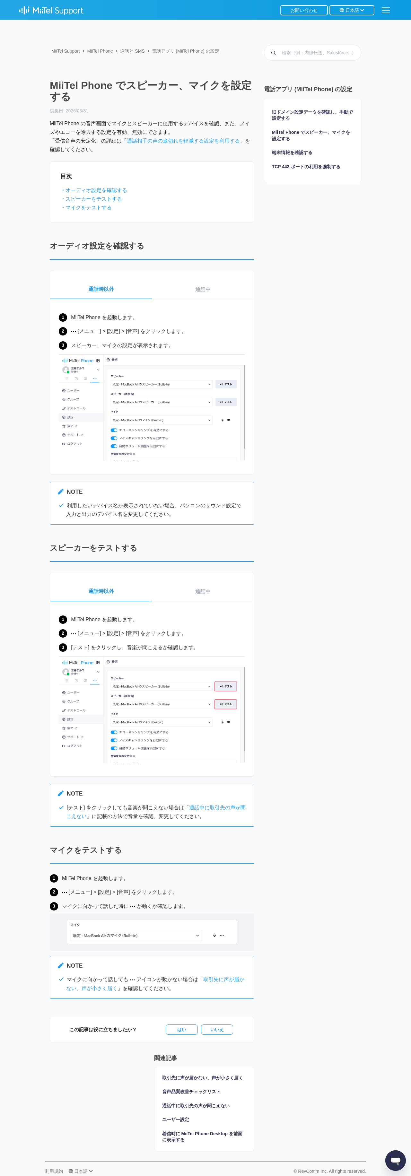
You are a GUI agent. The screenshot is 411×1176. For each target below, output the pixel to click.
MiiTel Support (65, 51)
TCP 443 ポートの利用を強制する (306, 166)
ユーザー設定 (175, 1119)
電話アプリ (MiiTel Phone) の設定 (185, 51)
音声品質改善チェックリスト (191, 1091)
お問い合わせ (304, 10)
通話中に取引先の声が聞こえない (196, 1105)
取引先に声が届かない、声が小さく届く (202, 1077)
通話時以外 (101, 289)
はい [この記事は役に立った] (181, 1029)
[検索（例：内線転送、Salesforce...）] (312, 53)
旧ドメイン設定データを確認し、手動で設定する (312, 115)
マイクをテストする (89, 207)
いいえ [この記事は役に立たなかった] (217, 1029)
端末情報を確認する (292, 152)
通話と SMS (132, 51)
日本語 (352, 10)
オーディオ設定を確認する (96, 190)
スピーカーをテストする (94, 199)
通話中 (203, 289)
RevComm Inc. (313, 1171)
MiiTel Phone (100, 51)
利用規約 (54, 1171)
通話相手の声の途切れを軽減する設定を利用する (183, 141)
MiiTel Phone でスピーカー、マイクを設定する (311, 135)
